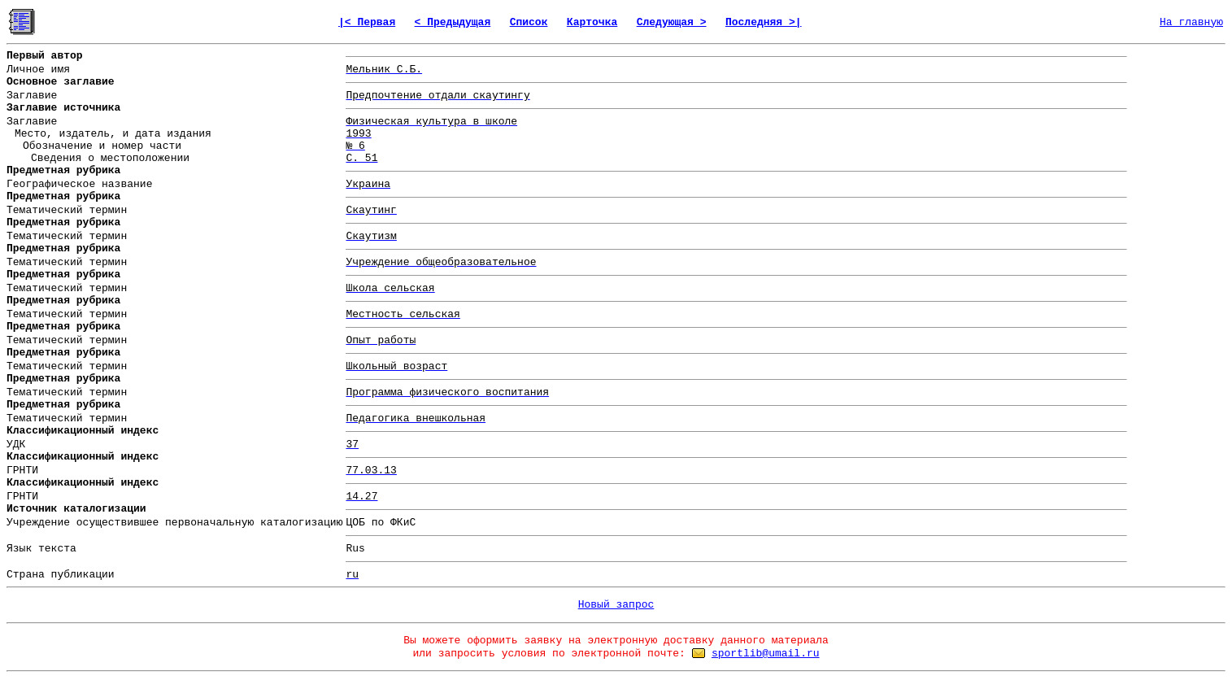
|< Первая (366, 22)
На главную (1191, 22)
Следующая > (672, 22)
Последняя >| (763, 22)
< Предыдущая (453, 22)
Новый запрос (616, 605)
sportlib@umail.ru (766, 653)
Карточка (592, 22)
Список (529, 22)
